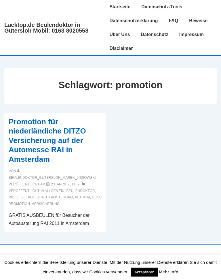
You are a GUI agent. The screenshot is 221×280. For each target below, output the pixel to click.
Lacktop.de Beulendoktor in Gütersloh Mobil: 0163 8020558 (46, 28)
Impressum (191, 34)
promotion (19, 204)
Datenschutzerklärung (133, 20)
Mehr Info (168, 271)
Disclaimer (121, 48)
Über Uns (119, 34)
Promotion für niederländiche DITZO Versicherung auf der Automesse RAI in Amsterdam (47, 140)
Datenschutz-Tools (161, 6)
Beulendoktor (80, 191)
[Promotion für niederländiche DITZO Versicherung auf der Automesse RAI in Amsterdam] (63, 184)
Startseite (119, 6)
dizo (96, 197)
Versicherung (46, 204)
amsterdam (62, 197)
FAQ (173, 20)
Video (14, 197)
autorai (82, 197)
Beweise (198, 20)
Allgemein (54, 191)
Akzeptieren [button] (144, 272)
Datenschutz (154, 34)
